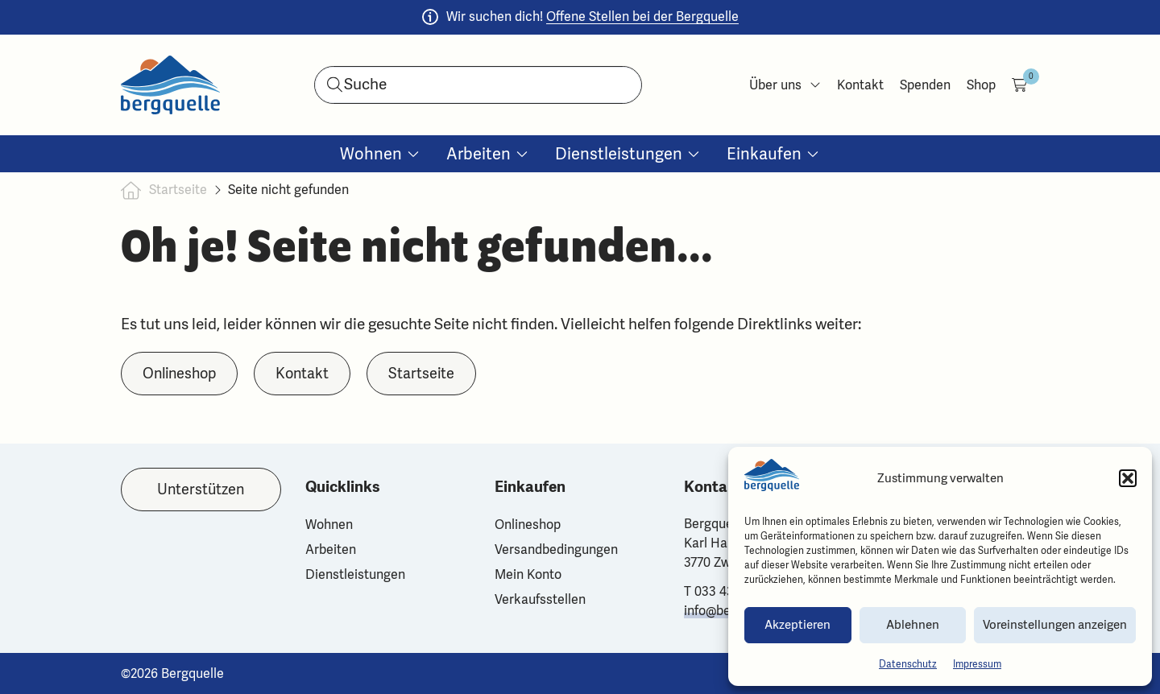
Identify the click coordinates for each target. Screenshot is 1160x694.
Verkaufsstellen (540, 599)
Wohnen (329, 524)
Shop (981, 84)
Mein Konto (528, 574)
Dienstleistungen (355, 574)
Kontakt (860, 84)
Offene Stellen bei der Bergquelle (642, 16)
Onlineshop (528, 524)
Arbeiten (330, 549)
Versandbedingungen (556, 549)
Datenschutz (908, 664)
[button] (1128, 478)
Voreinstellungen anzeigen (1055, 625)
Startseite (178, 189)
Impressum (977, 664)
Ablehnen (912, 625)
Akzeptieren (797, 625)
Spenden (925, 84)
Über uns (785, 84)
